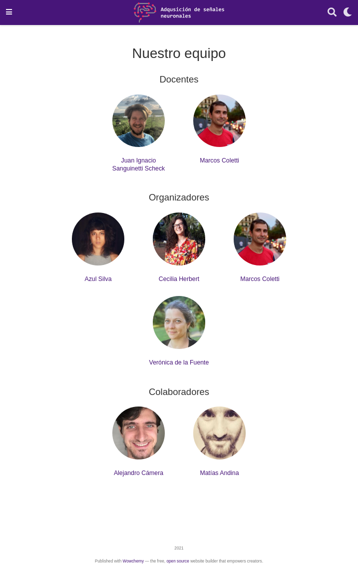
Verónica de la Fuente (179, 362)
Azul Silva (97, 279)
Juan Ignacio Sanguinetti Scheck (138, 164)
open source (177, 561)
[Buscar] (332, 12)
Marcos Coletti (219, 160)
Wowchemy (133, 561)
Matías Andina (219, 473)
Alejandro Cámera (138, 473)
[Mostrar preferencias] (347, 12)
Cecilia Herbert (179, 279)
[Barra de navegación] (9, 13)
